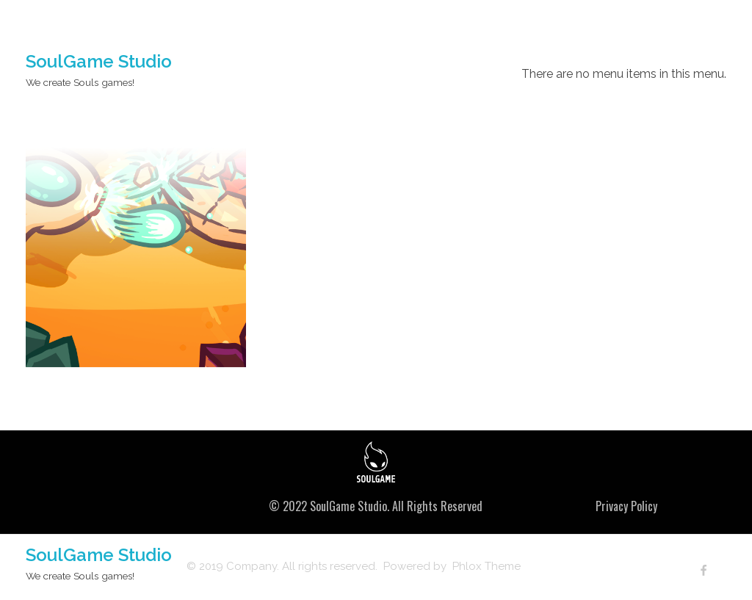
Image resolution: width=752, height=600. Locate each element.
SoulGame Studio (99, 61)
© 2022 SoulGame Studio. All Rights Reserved (375, 506)
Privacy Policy (626, 506)
